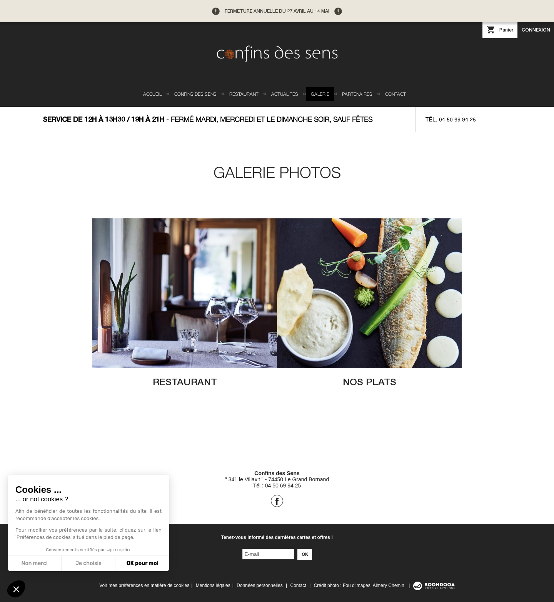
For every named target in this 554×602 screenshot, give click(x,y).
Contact (395, 94)
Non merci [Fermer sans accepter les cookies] (34, 563)
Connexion (536, 30)
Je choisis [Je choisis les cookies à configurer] (88, 563)
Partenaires (357, 94)
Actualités (284, 94)
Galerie (320, 94)
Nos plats (369, 381)
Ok (305, 554)
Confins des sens (195, 94)
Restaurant (244, 94)
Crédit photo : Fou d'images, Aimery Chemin (359, 585)
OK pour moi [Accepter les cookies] (142, 563)
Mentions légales (213, 585)
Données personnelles (259, 585)
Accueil (152, 94)
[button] (16, 589)
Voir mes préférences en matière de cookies (144, 585)
